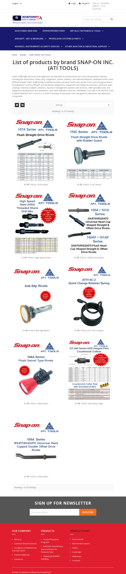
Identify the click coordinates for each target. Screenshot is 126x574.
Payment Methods (23, 552)
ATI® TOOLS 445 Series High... (89, 398)
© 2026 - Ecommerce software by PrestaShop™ (32, 569)
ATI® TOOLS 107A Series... (37, 183)
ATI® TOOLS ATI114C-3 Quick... (89, 326)
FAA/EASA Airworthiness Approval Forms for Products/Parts (49, 544)
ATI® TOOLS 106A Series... (37, 398)
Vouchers (71, 555)
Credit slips (72, 547)
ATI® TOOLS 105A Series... (37, 470)
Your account (75, 526)
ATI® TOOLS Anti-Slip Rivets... (37, 326)
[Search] (99, 20)
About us (19, 534)
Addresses (71, 551)
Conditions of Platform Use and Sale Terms (23, 547)
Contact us (19, 557)
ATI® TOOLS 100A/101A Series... (89, 254)
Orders (70, 543)
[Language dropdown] (18, 3)
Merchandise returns (76, 538)
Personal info (73, 534)
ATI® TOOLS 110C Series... (89, 183)
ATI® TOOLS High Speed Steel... (37, 254)
